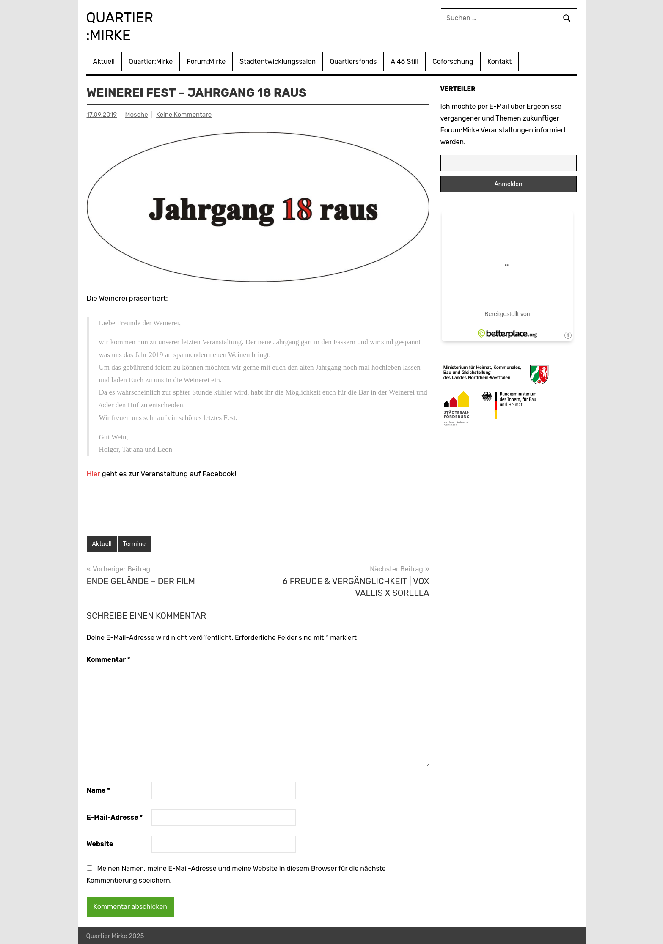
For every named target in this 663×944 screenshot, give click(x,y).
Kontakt (499, 60)
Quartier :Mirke (129, 25)
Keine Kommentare (184, 113)
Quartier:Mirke (151, 60)
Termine (135, 542)
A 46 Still (404, 60)
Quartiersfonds (353, 60)
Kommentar (108, 658)
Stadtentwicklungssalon (277, 60)
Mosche (136, 113)
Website (100, 843)
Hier (93, 472)
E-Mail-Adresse (115, 816)
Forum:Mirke (206, 60)
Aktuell (104, 60)
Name (98, 789)
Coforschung (452, 60)
